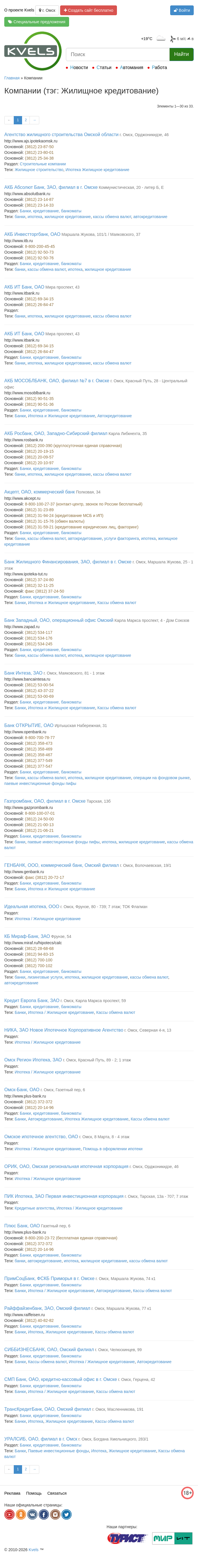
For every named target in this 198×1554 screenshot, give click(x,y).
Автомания (131, 67)
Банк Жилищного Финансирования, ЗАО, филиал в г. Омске (68, 561)
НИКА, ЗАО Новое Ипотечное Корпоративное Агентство (63, 1030)
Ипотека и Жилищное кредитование (61, 416)
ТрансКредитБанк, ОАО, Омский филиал (47, 1409)
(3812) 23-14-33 (39, 205)
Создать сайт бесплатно (88, 10)
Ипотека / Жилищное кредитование (48, 918)
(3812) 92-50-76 (39, 258)
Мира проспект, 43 (63, 287)
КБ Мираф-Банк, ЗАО (27, 936)
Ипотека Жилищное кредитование (98, 169)
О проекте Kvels (19, 10)
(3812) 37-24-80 (39, 579)
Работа (159, 67)
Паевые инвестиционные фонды (58, 1451)
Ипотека (35, 1332)
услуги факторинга (121, 538)
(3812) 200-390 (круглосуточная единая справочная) (73, 445)
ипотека (35, 216)
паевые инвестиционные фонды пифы (40, 783)
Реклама (12, 1493)
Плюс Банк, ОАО (22, 1225)
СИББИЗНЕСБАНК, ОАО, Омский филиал (49, 1349)
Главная (11, 78)
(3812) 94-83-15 (39, 954)
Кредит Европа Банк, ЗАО (31, 1000)
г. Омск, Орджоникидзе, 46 (144, 134)
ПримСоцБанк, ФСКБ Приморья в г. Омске (49, 1278)
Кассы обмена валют (116, 602)
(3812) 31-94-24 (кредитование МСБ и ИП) (64, 515)
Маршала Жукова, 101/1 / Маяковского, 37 (101, 234)
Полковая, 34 (88, 492)
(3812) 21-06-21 (39, 830)
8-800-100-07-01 (40, 813)
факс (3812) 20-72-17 (44, 877)
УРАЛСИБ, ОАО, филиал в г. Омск (40, 1439)
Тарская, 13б (99, 801)
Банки (20, 416)
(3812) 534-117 (38, 632)
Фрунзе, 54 (61, 936)
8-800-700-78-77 (40, 737)
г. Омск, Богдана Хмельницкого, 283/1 (113, 1439)
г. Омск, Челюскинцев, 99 (118, 1349)
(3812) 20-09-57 (39, 457)
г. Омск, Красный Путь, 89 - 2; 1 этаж (97, 1060)
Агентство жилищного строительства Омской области (61, 134)
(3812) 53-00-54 (39, 685)
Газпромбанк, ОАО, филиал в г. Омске (45, 801)
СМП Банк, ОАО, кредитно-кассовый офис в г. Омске (60, 1379)
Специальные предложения (36, 21)
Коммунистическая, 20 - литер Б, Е (131, 187)
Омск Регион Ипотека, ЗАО (33, 1059)
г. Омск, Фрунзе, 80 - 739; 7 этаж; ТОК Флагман (104, 906)
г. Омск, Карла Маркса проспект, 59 (93, 1000)
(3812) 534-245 (38, 644)
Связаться (56, 1493)
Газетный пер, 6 (55, 1226)
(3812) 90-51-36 (39, 404)
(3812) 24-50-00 (39, 819)
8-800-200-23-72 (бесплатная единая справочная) (71, 1238)
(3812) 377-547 (38, 766)
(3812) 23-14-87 (39, 199)
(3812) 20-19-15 (39, 451)
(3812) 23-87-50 (39, 146)
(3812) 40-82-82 (39, 1320)
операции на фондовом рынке (161, 777)
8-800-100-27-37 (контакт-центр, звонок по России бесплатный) (83, 504)
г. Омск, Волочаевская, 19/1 (145, 865)
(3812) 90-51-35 (39, 398)
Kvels (33, 1549)
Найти (181, 54)
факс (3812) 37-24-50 (44, 591)
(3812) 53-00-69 (39, 696)
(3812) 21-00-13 (39, 824)
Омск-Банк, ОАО (22, 1089)
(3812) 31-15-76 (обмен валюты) (55, 521)
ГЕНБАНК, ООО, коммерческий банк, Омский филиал (61, 865)
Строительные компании (43, 164)
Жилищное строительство (39, 169)
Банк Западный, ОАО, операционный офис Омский (58, 620)
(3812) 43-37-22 (39, 690)
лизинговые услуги (45, 977)
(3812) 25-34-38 (39, 158)
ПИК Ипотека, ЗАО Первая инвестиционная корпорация (63, 1196)
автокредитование (150, 216)
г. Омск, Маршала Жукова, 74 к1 (126, 1278)
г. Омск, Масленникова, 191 (118, 1409)
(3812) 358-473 (38, 743)
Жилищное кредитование (69, 1332)
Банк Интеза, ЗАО (23, 673)
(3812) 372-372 (38, 1102)
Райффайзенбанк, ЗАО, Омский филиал (47, 1308)
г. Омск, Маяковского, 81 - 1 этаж (74, 673)
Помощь (34, 1493)
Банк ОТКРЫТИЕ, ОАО (29, 725)
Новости (79, 67)
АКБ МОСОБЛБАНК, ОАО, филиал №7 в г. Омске (56, 380)
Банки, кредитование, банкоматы (50, 211)
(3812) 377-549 (38, 760)
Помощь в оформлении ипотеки (112, 1149)
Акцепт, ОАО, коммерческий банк (39, 491)
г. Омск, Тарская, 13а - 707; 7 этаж (156, 1196)
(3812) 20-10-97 (39, 462)
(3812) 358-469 (38, 749)
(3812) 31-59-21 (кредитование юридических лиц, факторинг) (81, 527)
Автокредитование (114, 416)
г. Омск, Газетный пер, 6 (63, 1089)
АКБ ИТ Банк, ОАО (24, 287)
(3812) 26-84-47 (39, 304)
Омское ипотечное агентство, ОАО (41, 1136)
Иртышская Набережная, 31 (81, 725)
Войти (182, 10)
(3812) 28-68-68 (39, 948)
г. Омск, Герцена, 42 (136, 1379)
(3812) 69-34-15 (39, 299)
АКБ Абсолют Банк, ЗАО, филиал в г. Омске (51, 187)
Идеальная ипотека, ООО (31, 906)
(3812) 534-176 (38, 638)
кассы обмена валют (112, 216)
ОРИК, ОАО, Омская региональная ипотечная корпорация (66, 1166)
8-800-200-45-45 (40, 246)
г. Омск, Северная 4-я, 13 (147, 1030)
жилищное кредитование (67, 216)
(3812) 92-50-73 (39, 252)
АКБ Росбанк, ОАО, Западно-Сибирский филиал (55, 433)
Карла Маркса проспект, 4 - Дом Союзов (152, 620)
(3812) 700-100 (38, 960)
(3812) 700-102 (38, 965)
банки (20, 216)
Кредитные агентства (34, 1208)
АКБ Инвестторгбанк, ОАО (32, 234)
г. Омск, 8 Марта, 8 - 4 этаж (104, 1136)
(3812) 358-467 (38, 754)
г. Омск (47, 10)
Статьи (104, 67)
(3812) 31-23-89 (39, 509)
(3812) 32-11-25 (39, 585)
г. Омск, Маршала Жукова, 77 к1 (121, 1308)
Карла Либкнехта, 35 (128, 433)
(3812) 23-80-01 (39, 152)
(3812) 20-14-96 (39, 1107)
